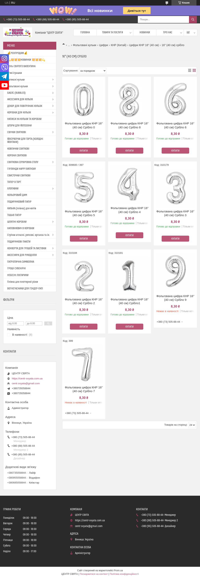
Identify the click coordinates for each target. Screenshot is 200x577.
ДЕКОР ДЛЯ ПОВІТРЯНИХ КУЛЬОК (24, 106)
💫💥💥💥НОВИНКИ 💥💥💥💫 (26, 59)
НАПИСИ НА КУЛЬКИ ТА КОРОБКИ (24, 119)
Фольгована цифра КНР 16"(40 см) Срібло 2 (84, 301)
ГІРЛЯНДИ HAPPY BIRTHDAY (21, 168)
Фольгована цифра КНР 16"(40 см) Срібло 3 (175, 213)
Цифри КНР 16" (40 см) (144, 45)
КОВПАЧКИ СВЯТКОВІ (18, 148)
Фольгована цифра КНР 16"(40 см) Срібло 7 (84, 389)
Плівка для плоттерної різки (22, 281)
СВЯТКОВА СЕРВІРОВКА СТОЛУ (22, 162)
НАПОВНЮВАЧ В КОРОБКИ (20, 228)
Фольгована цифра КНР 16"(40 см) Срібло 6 (175, 125)
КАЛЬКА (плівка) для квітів (21, 208)
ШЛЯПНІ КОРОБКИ (17, 221)
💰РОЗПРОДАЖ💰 (17, 53)
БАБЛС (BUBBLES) (16, 92)
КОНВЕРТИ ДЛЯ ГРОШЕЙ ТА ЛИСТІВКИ (26, 248)
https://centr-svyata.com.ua (27, 378)
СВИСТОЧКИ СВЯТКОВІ (19, 175)
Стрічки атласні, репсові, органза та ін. (28, 235)
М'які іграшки (14, 73)
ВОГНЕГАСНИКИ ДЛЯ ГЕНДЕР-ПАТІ (25, 288)
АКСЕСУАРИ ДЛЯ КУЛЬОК (20, 99)
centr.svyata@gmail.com (26, 383)
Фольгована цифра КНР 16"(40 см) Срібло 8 (129, 125)
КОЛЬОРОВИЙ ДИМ (17, 195)
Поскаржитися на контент (94, 574)
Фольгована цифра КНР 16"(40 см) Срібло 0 (84, 125)
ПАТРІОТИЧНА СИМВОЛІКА (20, 261)
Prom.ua (118, 570)
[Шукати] (193, 19)
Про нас (167, 32)
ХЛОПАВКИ (13, 188)
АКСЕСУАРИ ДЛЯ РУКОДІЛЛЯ (22, 255)
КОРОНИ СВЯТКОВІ (17, 155)
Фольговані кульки (84, 45)
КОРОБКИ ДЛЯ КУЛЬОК (19, 112)
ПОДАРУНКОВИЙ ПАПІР (19, 201)
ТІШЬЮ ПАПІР (14, 215)
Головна (85, 32)
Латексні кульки (16, 79)
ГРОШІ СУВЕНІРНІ (16, 268)
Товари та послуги (112, 32)
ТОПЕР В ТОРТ (14, 182)
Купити (84, 150)
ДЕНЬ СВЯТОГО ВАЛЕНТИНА (21, 66)
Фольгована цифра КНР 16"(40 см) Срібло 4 (129, 210)
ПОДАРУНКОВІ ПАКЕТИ (19, 241)
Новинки (145, 32)
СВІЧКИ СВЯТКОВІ (16, 132)
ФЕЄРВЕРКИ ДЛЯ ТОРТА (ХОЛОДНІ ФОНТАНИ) (25, 140)
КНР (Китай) (118, 45)
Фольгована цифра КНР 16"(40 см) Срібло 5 (84, 213)
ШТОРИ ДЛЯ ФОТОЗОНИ (19, 125)
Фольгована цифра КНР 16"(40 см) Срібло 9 (175, 298)
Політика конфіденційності (124, 574)
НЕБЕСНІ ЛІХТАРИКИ (18, 275)
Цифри (103, 45)
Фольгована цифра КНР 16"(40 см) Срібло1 (129, 301)
